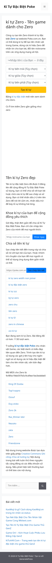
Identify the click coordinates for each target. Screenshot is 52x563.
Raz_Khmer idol (16, 416)
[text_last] (26, 82)
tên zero (13, 311)
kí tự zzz (13, 291)
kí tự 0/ (12, 317)
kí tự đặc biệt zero (18, 284)
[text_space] (26, 76)
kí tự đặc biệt (18, 96)
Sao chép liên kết (36, 270)
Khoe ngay (39, 237)
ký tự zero (14, 297)
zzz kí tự (13, 330)
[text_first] (26, 69)
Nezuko (12, 423)
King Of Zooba (16, 383)
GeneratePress (26, 559)
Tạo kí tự (26, 89)
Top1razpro (14, 390)
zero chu (13, 304)
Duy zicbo (13, 403)
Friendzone (14, 443)
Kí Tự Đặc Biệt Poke (19, 6)
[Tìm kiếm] (42, 486)
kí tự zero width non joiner (22, 278)
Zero (11, 436)
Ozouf (12, 397)
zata (11, 430)
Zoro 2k (12, 410)
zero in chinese (16, 324)
